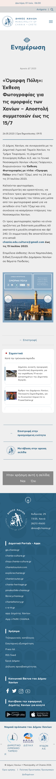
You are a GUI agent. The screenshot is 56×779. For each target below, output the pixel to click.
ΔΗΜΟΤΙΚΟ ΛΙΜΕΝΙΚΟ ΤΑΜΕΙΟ (13, 742)
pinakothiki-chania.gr (17, 590)
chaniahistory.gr (14, 602)
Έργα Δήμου (12, 661)
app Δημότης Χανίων (17, 613)
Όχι (33, 481)
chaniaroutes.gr (14, 579)
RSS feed (10, 655)
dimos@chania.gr (41, 528)
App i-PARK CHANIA (17, 619)
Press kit (10, 649)
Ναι (23, 481)
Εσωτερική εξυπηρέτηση (19, 643)
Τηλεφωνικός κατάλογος (19, 638)
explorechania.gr (15, 573)
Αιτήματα (41, 9)
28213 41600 (38, 523)
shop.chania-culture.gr (18, 561)
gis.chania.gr (12, 550)
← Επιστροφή (28, 340)
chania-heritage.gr (16, 584)
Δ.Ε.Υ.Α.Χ (28, 740)
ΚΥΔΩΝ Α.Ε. (44, 741)
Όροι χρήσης (8, 770)
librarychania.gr (14, 596)
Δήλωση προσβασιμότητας (21, 666)
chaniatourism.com (16, 567)
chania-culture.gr (15, 556)
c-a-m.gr (10, 607)
